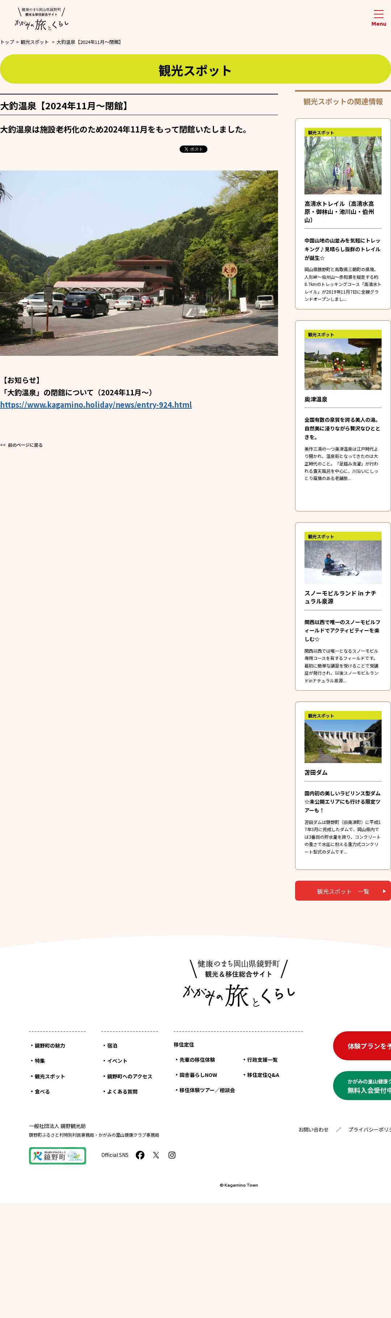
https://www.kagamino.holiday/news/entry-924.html (96, 404)
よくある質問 (122, 1091)
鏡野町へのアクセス (129, 1076)
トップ (7, 41)
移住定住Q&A (263, 1074)
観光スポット (35, 41)
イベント (117, 1060)
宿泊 (112, 1045)
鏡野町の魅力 (50, 1045)
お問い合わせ (313, 1129)
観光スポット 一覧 (343, 891)
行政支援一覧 (262, 1059)
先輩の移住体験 (197, 1059)
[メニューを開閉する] (378, 18)
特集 (40, 1060)
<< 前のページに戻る (21, 445)
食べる (42, 1091)
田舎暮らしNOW (198, 1074)
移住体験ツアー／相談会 (207, 1090)
